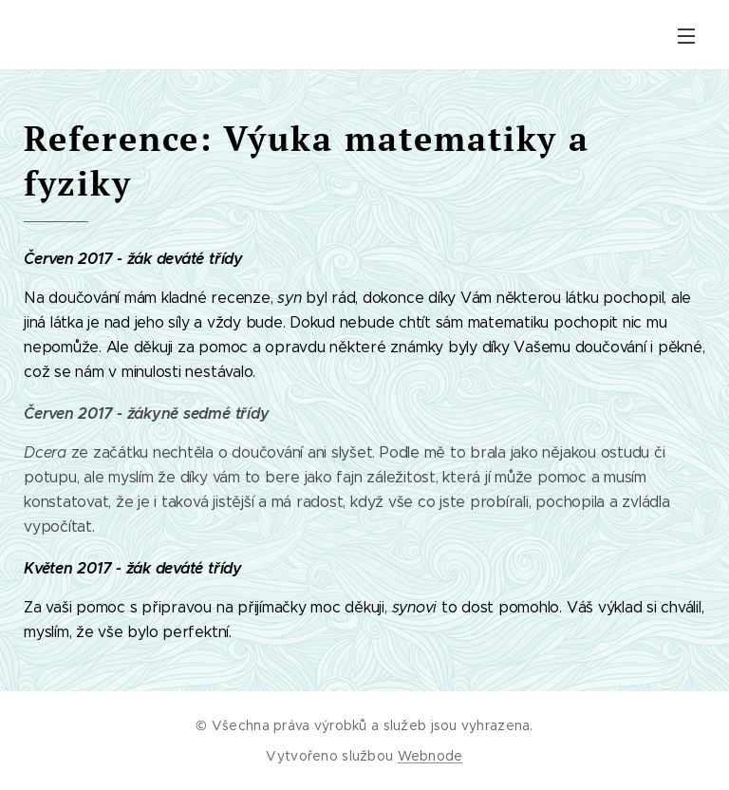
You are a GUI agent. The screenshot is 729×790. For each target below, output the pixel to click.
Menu (686, 36)
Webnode (430, 755)
